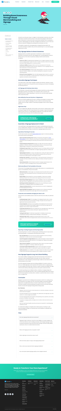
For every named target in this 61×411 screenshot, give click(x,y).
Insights (35, 384)
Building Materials (42, 389)
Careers (52, 384)
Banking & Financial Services (42, 387)
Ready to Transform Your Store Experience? (9, 55)
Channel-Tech (30, 1)
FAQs (6, 53)
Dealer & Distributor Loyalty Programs (24, 397)
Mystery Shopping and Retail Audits (24, 403)
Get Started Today (30, 374)
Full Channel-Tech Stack (30, 383)
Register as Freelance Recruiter (47, 387)
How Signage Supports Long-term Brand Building (9, 49)
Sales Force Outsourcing (23, 385)
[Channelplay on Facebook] (5, 394)
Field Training (24, 393)
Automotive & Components (41, 385)
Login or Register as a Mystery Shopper (47, 385)
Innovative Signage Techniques (8, 44)
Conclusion (7, 51)
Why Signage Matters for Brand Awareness (9, 41)
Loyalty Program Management (24, 395)
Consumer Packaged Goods (42, 393)
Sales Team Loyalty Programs (24, 401)
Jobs (43, 1)
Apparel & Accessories (41, 383)
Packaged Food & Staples (42, 395)
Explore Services (48, 224)
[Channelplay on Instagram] (8, 394)
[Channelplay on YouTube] (12, 394)
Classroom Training (24, 391)
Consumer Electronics (41, 391)
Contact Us (55, 1)
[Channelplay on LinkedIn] (10, 394)
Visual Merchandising (24, 383)
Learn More (49, 118)
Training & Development (24, 387)
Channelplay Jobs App (47, 389)
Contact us (52, 385)
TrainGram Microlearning (24, 390)
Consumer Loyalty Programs (24, 399)
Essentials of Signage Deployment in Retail (9, 46)
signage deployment (36, 134)
